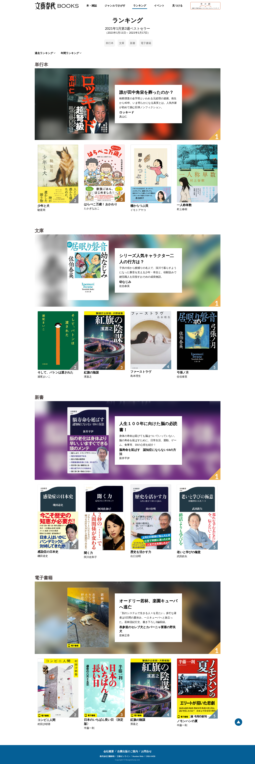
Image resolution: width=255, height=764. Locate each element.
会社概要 (108, 751)
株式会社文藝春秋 (107, 756)
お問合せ (146, 751)
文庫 (121, 43)
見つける (177, 5)
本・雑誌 (91, 5)
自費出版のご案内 (127, 751)
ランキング (139, 5)
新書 (132, 43)
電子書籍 (146, 43)
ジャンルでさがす (115, 5)
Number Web (137, 756)
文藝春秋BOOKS (57, 5)
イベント (159, 5)
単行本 (109, 43)
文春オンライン (123, 756)
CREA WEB (150, 756)
